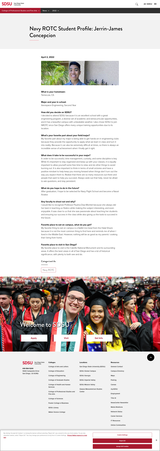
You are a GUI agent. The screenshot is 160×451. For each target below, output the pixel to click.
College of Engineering (56, 375)
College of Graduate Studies (58, 380)
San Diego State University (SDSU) (92, 366)
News (45, 10)
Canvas (113, 384)
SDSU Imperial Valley (87, 380)
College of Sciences (55, 398)
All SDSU (150, 4)
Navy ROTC (48, 269)
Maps (113, 375)
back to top (150, 357)
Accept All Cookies (122, 447)
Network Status (116, 411)
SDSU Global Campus (88, 371)
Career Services (116, 416)
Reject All (122, 441)
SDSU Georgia (85, 375)
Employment (115, 393)
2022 (54, 10)
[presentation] (51, 362)
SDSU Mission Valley (87, 384)
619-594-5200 (28, 368)
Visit (66, 338)
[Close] (156, 440)
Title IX (113, 398)
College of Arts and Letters (58, 366)
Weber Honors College (56, 412)
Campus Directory (117, 371)
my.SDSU (114, 389)
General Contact (117, 366)
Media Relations (117, 407)
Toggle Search (137, 4)
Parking (113, 380)
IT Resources (115, 420)
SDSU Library (53, 407)
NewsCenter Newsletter (119, 402)
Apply (34, 338)
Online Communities (118, 425)
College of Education (56, 371)
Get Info (99, 338)
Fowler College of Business (58, 403)
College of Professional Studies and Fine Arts (19, 10)
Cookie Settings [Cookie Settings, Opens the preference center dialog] (122, 436)
